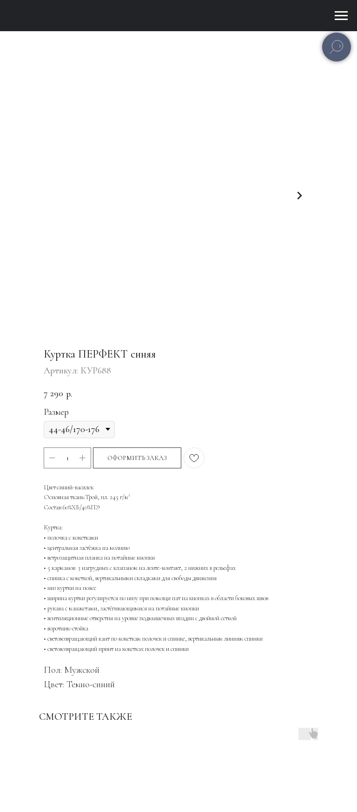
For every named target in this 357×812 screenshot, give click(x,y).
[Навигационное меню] (341, 15)
